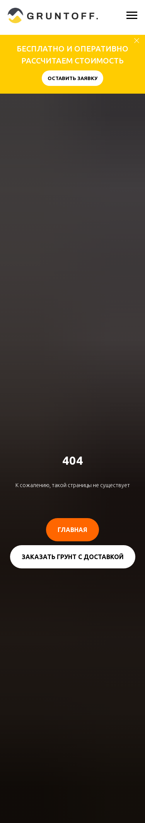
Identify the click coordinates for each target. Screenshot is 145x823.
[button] (72, 78)
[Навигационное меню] (131, 15)
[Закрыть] (136, 40)
